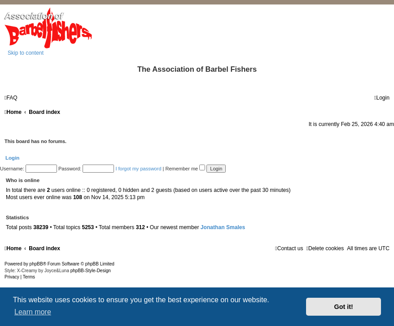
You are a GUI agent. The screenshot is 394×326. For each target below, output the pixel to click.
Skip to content (26, 53)
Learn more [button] (32, 312)
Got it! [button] (343, 306)
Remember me (185, 168)
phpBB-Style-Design (90, 270)
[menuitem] (11, 98)
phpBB (36, 263)
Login (12, 158)
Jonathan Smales (223, 227)
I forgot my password (138, 168)
